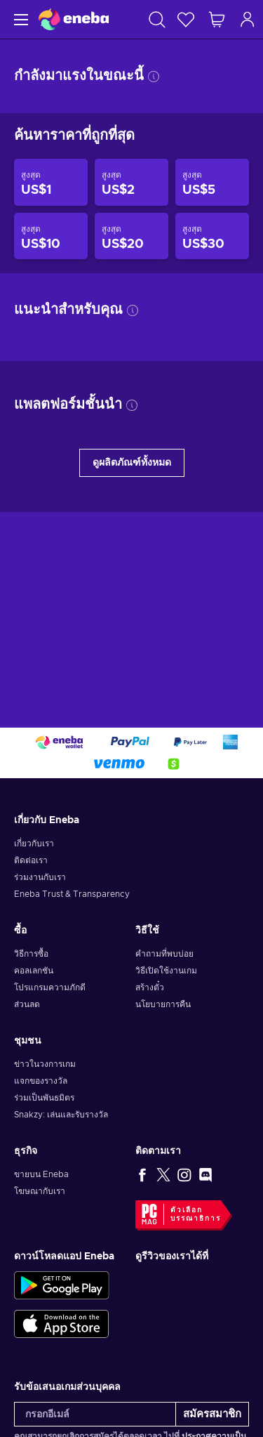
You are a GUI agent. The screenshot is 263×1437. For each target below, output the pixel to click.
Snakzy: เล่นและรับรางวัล (61, 1114)
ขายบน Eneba (41, 1174)
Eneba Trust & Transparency (72, 894)
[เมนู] (19, 19)
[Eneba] (74, 19)
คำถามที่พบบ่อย (164, 954)
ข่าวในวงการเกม (45, 1064)
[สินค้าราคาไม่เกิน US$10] (51, 236)
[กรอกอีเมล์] (95, 1414)
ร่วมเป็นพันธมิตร (44, 1098)
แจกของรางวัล (40, 1081)
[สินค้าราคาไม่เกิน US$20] (131, 236)
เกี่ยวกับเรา (34, 843)
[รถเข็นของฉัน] (216, 19)
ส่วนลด (27, 1004)
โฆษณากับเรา (39, 1191)
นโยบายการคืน (163, 1004)
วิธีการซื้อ (31, 954)
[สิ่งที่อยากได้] (185, 19)
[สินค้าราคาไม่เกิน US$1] (51, 182)
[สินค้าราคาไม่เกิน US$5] (212, 182)
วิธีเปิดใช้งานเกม (166, 970)
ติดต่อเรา (31, 860)
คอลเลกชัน (33, 970)
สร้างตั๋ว (149, 987)
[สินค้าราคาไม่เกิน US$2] (131, 182)
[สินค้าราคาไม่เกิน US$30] (212, 236)
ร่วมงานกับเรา (40, 877)
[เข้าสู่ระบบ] (247, 19)
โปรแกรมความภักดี (50, 987)
